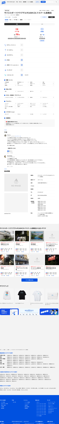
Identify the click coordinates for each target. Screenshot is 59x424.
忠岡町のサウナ (8, 381)
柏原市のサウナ (34, 377)
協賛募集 (26, 408)
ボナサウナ (28, 388)
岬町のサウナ (14, 381)
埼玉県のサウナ (27, 357)
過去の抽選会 (27, 406)
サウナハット (50, 405)
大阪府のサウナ (21, 362)
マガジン (20, 1)
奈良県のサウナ (33, 362)
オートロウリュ (12, 388)
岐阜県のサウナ (9, 360)
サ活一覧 (14, 402)
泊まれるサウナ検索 (4, 403)
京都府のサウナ (15, 362)
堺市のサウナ (8, 374)
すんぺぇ (9, 135)
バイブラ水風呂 (41, 388)
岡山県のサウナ (21, 363)
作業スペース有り (3, 389)
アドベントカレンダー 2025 (41, 403)
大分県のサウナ (33, 367)
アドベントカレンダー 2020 (41, 411)
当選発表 (26, 405)
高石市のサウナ (8, 379)
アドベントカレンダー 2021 (41, 409)
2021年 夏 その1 (51, 409)
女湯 (42, 24)
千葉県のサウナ (33, 357)
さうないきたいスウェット (52, 408)
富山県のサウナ (15, 358)
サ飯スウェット (51, 406)
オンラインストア (51, 402)
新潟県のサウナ (9, 358)
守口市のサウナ (8, 376)
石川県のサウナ (21, 358)
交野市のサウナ (41, 379)
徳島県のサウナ (39, 363)
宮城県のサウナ (27, 355)
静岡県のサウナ (15, 360)
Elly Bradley (9, 156)
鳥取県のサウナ (9, 363)
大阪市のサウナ (2, 374)
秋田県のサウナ (33, 355)
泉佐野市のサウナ (33, 376)
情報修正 (52, 10)
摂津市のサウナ (2, 379)
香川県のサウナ (45, 363)
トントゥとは (27, 403)
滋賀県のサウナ (9, 362)
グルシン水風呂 (18, 388)
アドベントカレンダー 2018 (41, 414)
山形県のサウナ (39, 355)
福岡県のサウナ (9, 367)
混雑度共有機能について (10, 124)
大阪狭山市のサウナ (47, 379)
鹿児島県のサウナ (46, 367)
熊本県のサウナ (27, 367)
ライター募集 (38, 415)
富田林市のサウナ (40, 376)
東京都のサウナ (39, 357)
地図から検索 (3, 405)
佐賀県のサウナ (15, 367)
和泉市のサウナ (22, 377)
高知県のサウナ (9, 365)
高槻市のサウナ (45, 374)
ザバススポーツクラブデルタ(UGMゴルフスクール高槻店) (28, 12)
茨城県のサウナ (9, 357)
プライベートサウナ (24, 389)
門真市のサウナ (47, 377)
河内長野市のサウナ (3, 377)
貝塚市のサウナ (2, 376)
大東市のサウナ (16, 377)
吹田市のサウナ (32, 374)
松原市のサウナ (10, 377)
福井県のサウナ (27, 358)
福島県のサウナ (45, 355)
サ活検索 (2, 406)
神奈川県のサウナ (46, 357)
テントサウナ (9, 389)
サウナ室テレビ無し (34, 388)
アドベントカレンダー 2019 (41, 412)
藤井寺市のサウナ (15, 379)
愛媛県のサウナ (51, 363)
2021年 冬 (50, 412)
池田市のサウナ (26, 374)
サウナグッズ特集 (51, 403)
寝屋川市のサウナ (47, 376)
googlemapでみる (7, 213)
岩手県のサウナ (21, 355)
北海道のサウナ (9, 355)
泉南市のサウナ (28, 379)
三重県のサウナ (27, 360)
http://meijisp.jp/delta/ (42, 195)
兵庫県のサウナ (27, 362)
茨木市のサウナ (20, 376)
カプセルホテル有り (52, 388)
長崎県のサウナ (21, 367)
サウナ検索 (3, 402)
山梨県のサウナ (33, 358)
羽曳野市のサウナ (41, 377)
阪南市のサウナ (2, 381)
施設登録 (24, 1)
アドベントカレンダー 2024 (41, 405)
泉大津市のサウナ (39, 374)
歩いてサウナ (17, 136)
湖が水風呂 (18, 389)
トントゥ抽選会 (30, 1)
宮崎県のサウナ (39, 367)
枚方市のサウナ (14, 376)
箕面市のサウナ (28, 377)
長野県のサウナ (39, 358)
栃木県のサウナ (15, 357)
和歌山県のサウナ (40, 362)
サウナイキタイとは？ (11, 1)
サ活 (17, 1)
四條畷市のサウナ (35, 379)
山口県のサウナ (33, 363)
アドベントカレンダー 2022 (41, 408)
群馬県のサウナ (21, 357)
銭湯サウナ (24, 388)
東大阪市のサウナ (22, 379)
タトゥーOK (46, 388)
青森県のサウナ (15, 355)
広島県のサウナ (27, 363)
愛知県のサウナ (21, 360)
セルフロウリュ (6, 388)
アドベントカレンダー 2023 (41, 406)
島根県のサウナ (15, 363)
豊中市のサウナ (20, 374)
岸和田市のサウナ (14, 374)
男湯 (17, 24)
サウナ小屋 (14, 389)
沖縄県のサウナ (52, 367)
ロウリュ (1, 388)
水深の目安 (42, 40)
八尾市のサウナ (26, 376)
